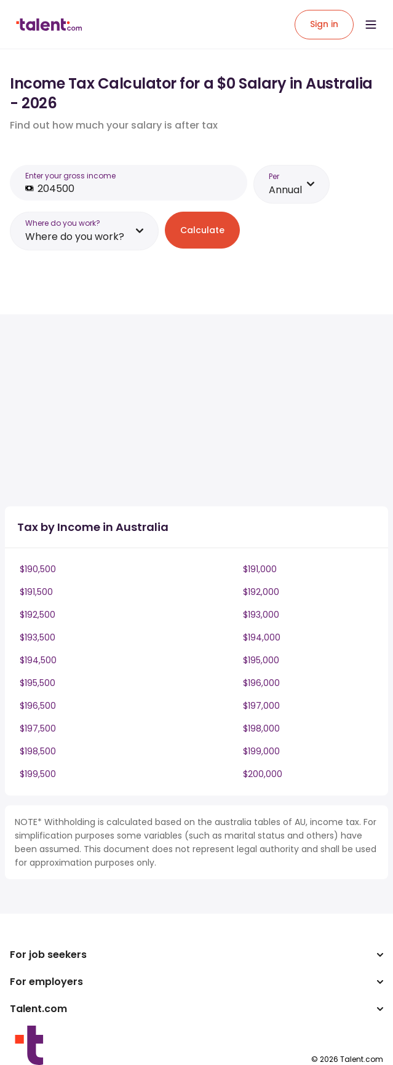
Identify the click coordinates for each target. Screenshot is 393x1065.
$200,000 (262, 774)
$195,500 (37, 683)
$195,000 (261, 660)
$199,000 (261, 751)
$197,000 (261, 706)
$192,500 (37, 614)
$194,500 (38, 660)
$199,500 (38, 774)
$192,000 (261, 592)
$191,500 (36, 592)
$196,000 (261, 683)
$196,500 (38, 706)
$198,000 (261, 728)
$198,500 (38, 751)
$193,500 (37, 637)
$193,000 (261, 614)
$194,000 (261, 637)
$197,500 (38, 728)
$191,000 (260, 569)
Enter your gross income (70, 175)
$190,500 (38, 569)
